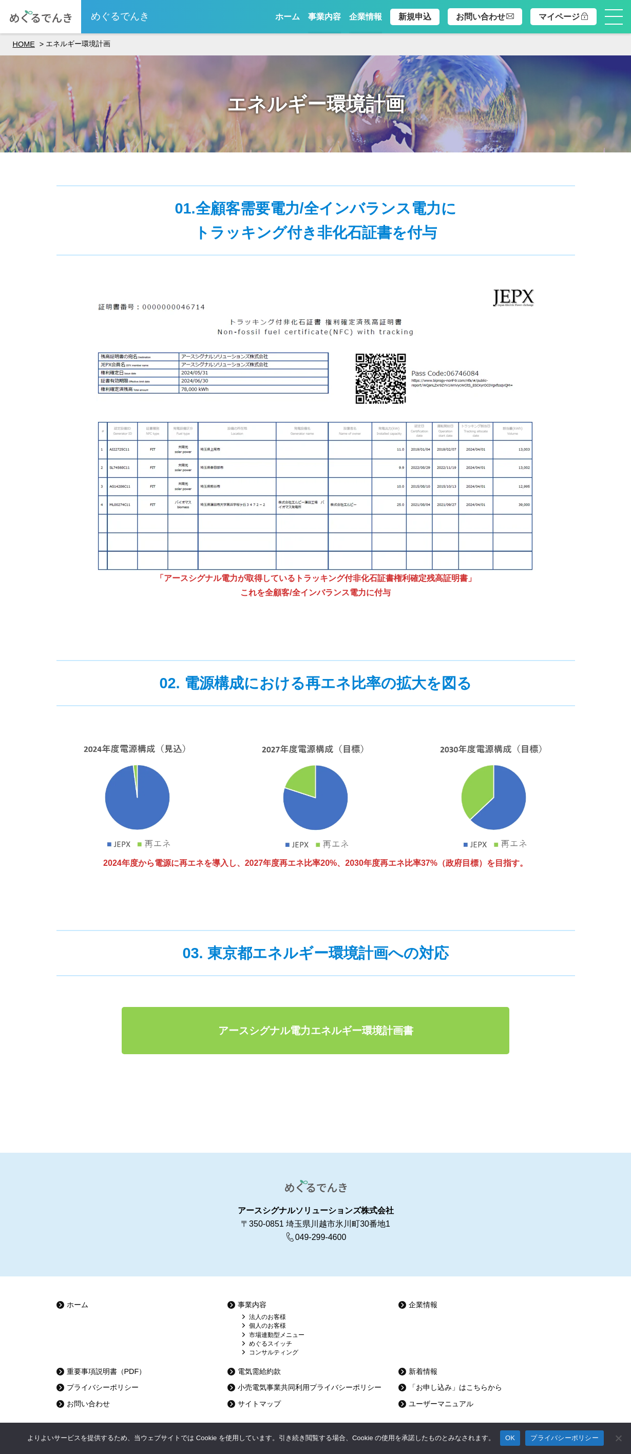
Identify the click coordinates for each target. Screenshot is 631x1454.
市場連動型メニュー (276, 1335)
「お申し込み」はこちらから (455, 1387)
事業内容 (324, 16)
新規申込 (414, 16)
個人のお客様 (267, 1326)
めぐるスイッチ (270, 1344)
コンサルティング (273, 1352)
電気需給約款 (259, 1371)
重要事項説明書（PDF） (106, 1371)
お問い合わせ (485, 16)
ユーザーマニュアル (441, 1403)
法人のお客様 (267, 1317)
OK (510, 1438)
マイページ (563, 16)
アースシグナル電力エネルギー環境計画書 (315, 1030)
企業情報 (365, 16)
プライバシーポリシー (103, 1387)
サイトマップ (259, 1403)
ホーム (287, 16)
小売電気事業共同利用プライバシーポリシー (309, 1387)
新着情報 (423, 1371)
